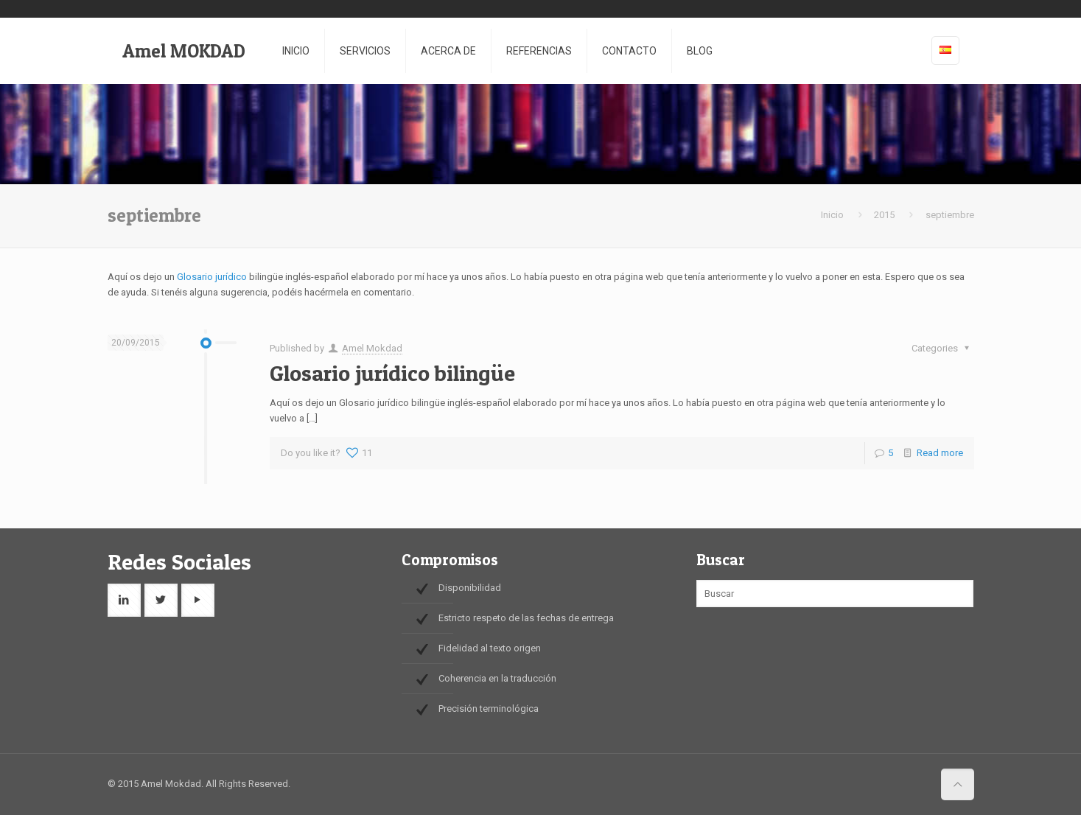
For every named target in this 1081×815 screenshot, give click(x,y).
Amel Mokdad (372, 348)
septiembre (950, 214)
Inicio (832, 214)
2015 (884, 214)
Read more (940, 452)
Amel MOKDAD (183, 51)
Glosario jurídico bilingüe (392, 373)
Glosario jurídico (212, 276)
